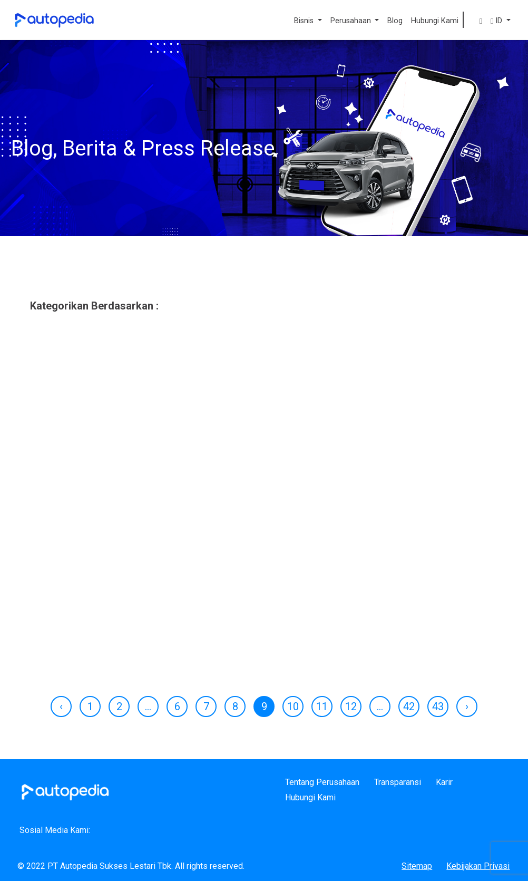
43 (438, 706)
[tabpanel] (264, 525)
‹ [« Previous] (61, 706)
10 (293, 706)
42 (409, 706)
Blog (395, 20)
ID (497, 20)
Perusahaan (351, 20)
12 (351, 706)
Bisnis (305, 20)
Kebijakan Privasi (478, 866)
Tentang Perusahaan (322, 782)
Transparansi (397, 782)
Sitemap (417, 866)
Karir (444, 782)
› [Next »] (466, 706)
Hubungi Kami (434, 20)
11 (322, 706)
